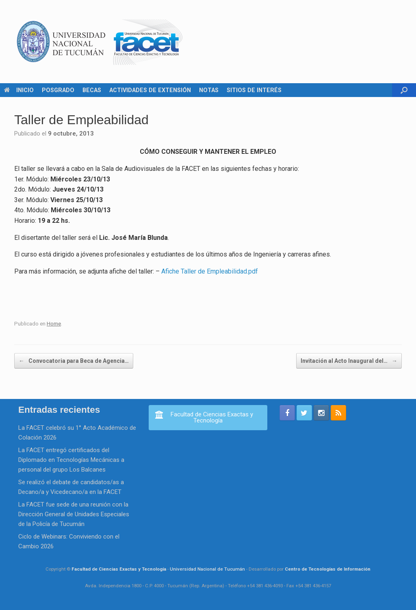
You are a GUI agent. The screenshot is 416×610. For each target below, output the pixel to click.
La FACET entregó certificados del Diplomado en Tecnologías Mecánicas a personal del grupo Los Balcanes (71, 459)
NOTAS (209, 90)
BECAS (91, 90)
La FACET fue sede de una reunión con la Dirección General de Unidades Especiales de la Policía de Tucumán (73, 514)
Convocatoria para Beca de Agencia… (74, 361)
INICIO (19, 90)
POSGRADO (58, 90)
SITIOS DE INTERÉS (254, 90)
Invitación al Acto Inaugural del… (349, 361)
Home (54, 323)
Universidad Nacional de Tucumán (207, 569)
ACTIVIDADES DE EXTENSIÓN (150, 90)
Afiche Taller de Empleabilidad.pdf (209, 271)
